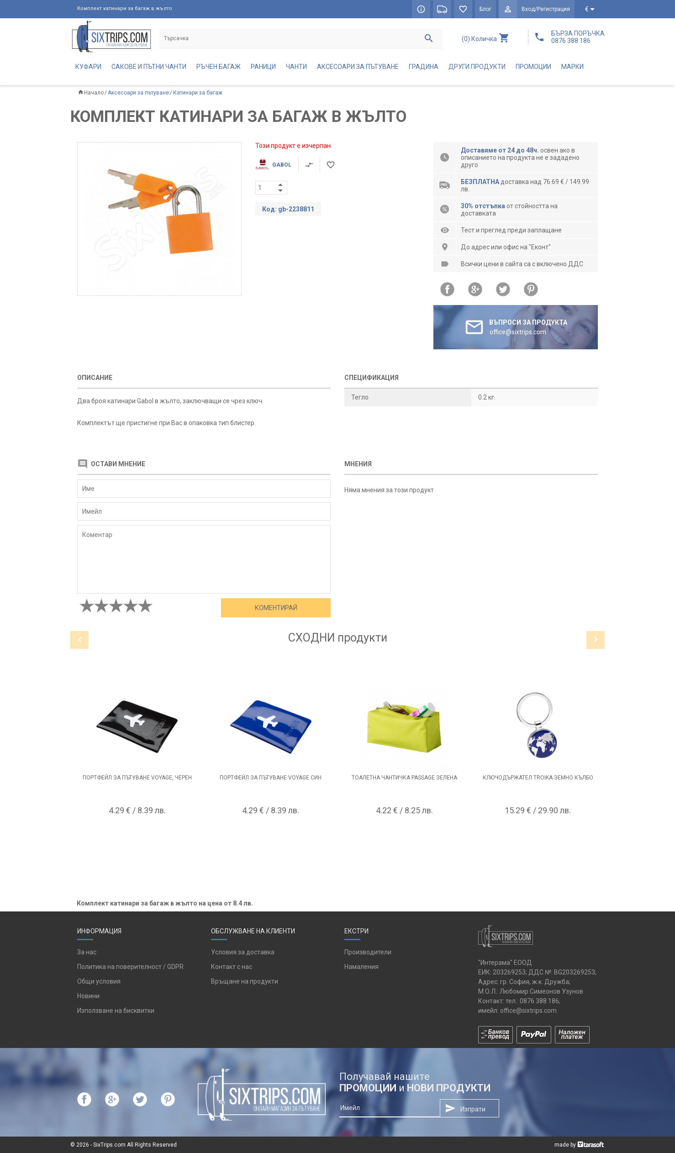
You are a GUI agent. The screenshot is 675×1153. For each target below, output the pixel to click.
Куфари (88, 66)
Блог (485, 9)
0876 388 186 (539, 1001)
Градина (423, 66)
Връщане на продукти (244, 981)
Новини (88, 996)
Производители (367, 952)
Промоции (533, 66)
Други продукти (477, 66)
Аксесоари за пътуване (358, 66)
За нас (86, 952)
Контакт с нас (231, 966)
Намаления (361, 966)
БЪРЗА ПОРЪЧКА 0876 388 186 (578, 37)
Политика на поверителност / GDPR (130, 966)
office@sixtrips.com (528, 1010)
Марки (572, 66)
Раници (263, 66)
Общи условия (99, 981)
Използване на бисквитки (115, 1010)
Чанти (296, 66)
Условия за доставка (242, 952)
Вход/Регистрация (546, 9)
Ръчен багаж (218, 66)
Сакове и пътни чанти (148, 66)
